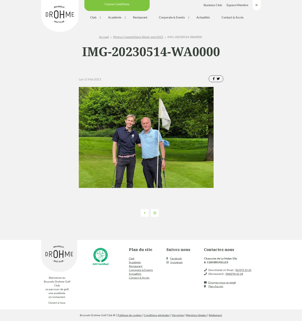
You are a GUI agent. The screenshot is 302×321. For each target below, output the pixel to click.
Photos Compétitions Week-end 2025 (138, 37)
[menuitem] (257, 6)
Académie (114, 17)
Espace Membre (237, 5)
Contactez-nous (219, 249)
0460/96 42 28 (234, 273)
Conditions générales (157, 315)
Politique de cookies (129, 315)
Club (93, 17)
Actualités (203, 17)
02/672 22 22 (243, 270)
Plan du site (140, 249)
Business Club (213, 5)
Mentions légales (196, 315)
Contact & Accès (232, 17)
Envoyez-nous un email (222, 282)
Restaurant (140, 17)
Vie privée (178, 315)
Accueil (104, 37)
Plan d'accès (215, 286)
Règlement (215, 315)
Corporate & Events (172, 17)
